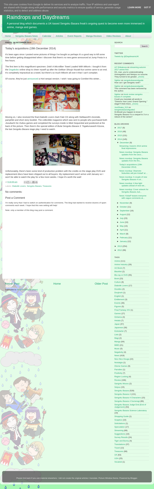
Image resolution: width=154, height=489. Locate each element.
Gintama (118, 317)
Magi (116, 338)
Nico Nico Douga (121, 359)
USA (116, 458)
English (117, 296)
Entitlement (119, 299)
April (122, 230)
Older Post (101, 283)
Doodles (118, 289)
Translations (119, 444)
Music (117, 349)
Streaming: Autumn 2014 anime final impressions (133, 147)
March (123, 234)
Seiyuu (117, 387)
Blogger (133, 478)
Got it (147, 7)
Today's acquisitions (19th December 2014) (130, 165)
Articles (59, 36)
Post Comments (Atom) (27, 290)
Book (116, 278)
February (124, 237)
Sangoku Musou (121, 383)
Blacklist (118, 271)
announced (32, 79)
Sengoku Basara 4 (122, 394)
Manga (117, 341)
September (125, 211)
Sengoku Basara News (26, 36)
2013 (119, 246)
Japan (117, 324)
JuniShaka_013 (121, 107)
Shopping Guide (121, 416)
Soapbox (118, 420)
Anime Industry (121, 264)
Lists (116, 334)
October (123, 207)
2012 (119, 250)
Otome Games (120, 366)
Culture (117, 282)
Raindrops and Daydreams (38, 17)
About (128, 36)
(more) (141, 77)
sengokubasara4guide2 (124, 110)
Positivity (118, 373)
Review (117, 380)
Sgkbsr (117, 80)
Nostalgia (118, 362)
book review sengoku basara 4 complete (128, 95)
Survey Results (121, 437)
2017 (119, 128)
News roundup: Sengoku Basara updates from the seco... (133, 153)
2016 (119, 131)
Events (117, 303)
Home (8, 36)
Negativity (118, 352)
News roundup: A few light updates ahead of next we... (132, 184)
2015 (119, 135)
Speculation (119, 427)
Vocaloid (118, 462)
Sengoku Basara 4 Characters (127, 398)
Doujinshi (118, 292)
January (123, 241)
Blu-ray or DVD (121, 275)
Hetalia (117, 320)
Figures (117, 306)
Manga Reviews (94, 36)
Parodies (118, 369)
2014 (119, 139)
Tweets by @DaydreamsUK (126, 56)
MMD (116, 345)
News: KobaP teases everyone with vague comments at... (132, 197)
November (125, 203)
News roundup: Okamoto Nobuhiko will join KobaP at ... (133, 172)
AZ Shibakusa (120, 67)
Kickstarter (119, 331)
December (125, 142)
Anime (117, 261)
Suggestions (119, 434)
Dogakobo (14, 69)
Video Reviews (113, 36)
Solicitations (119, 423)
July (122, 218)
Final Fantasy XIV (122, 310)
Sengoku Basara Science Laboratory (130, 410)
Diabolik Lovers (19, 186)
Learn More (134, 7)
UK (115, 455)
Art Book (118, 268)
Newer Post (12, 283)
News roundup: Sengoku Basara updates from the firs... (133, 159)
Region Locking (121, 376)
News (116, 355)
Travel (117, 448)
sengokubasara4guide (133, 80)
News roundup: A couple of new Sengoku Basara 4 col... (133, 178)
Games (117, 313)
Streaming (118, 430)
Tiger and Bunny (121, 441)
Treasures (47, 186)
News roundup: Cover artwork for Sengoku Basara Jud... (133, 190)
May (122, 226)
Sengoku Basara (34, 186)
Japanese (118, 327)
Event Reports (74, 36)
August (123, 214)
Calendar (46, 36)
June (122, 222)
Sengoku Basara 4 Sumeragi (127, 401)
